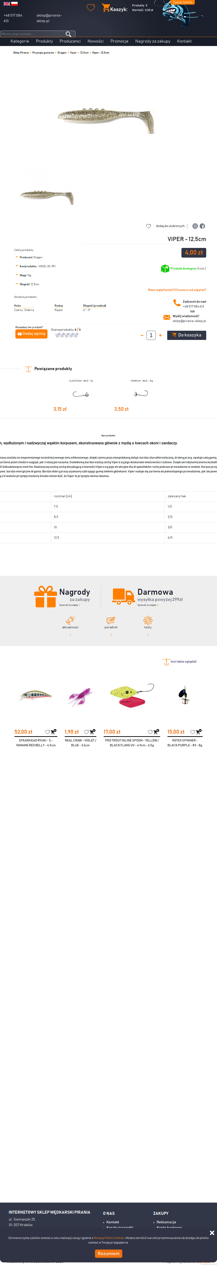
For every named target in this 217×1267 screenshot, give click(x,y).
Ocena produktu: (63, 329)
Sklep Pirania (21, 52)
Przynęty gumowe (43, 52)
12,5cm (84, 52)
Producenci (70, 41)
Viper (73, 52)
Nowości (96, 41)
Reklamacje (166, 1222)
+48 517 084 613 (193, 306)
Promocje (119, 41)
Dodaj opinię (33, 334)
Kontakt (184, 41)
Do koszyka (186, 335)
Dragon (62, 52)
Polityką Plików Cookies (109, 1238)
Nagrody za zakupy (152, 41)
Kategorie (20, 41)
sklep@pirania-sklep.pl (189, 321)
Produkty (44, 41)
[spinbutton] (151, 335)
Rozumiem (109, 1253)
